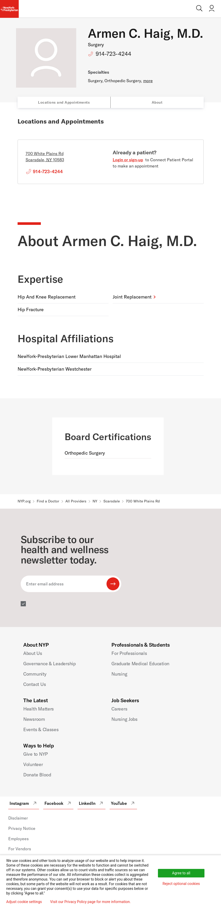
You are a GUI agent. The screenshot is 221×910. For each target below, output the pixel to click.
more (148, 80)
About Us (32, 653)
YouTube (123, 803)
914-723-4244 (113, 53)
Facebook (58, 803)
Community (35, 674)
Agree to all (181, 873)
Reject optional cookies (181, 884)
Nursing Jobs (124, 719)
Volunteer (33, 764)
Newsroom (34, 719)
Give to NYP (35, 754)
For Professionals (129, 653)
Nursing (119, 674)
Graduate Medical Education (140, 664)
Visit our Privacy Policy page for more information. (90, 902)
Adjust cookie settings (24, 902)
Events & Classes (41, 729)
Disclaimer (18, 818)
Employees (18, 838)
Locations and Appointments (64, 102)
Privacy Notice (21, 828)
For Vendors (19, 848)
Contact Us (34, 684)
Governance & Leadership (49, 664)
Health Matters (38, 709)
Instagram (24, 803)
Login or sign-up (128, 159)
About (157, 102)
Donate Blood (37, 775)
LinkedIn (91, 803)
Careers (119, 709)
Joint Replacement (132, 297)
